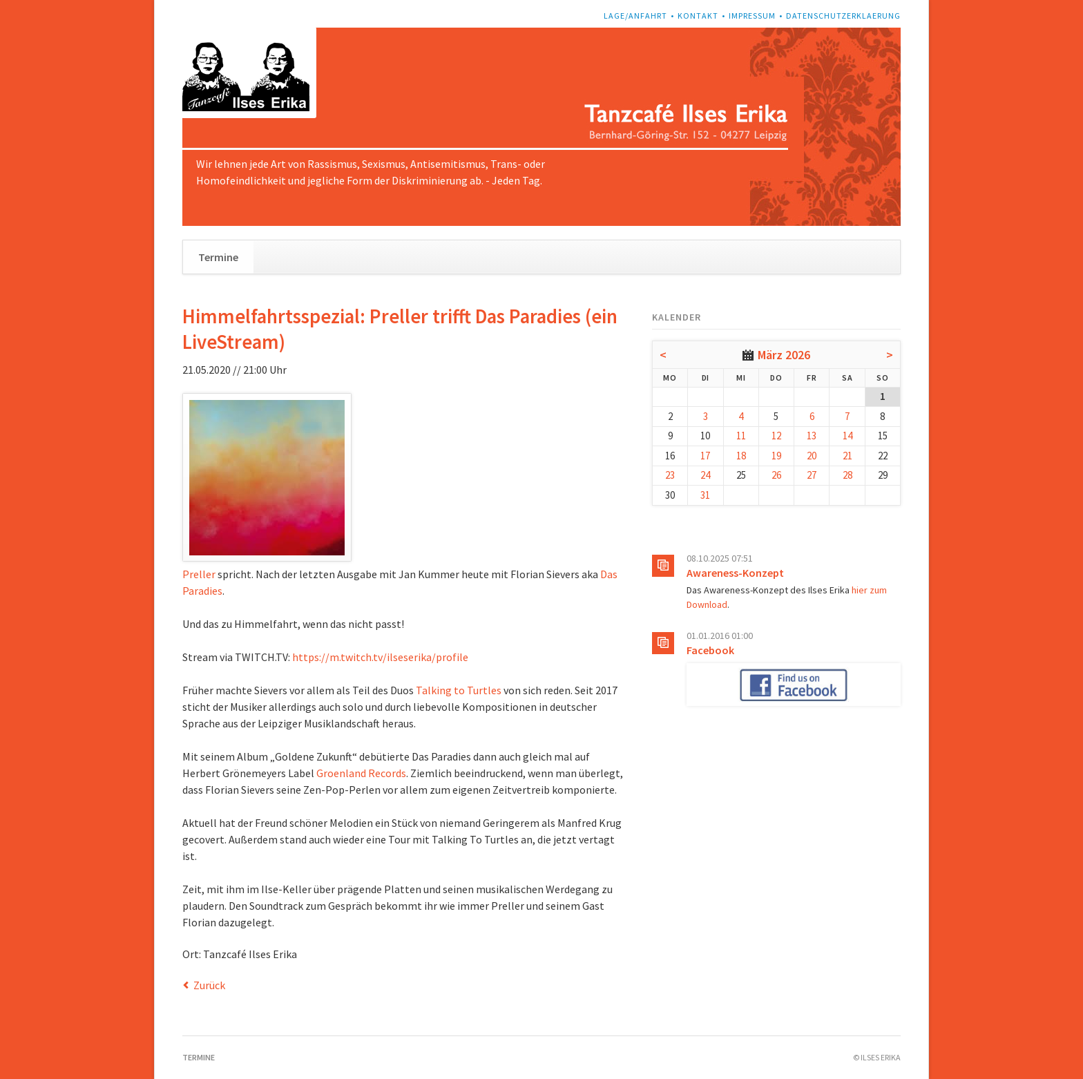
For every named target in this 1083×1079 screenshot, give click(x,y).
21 (847, 455)
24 (705, 474)
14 (847, 435)
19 (776, 455)
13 (811, 435)
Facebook (710, 650)
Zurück (209, 985)
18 (741, 455)
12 (776, 435)
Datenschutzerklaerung (843, 15)
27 (811, 474)
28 (847, 474)
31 (705, 495)
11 (741, 435)
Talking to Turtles (458, 690)
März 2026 (784, 355)
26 (776, 474)
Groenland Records (361, 773)
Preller (198, 574)
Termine (218, 257)
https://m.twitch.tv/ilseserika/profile (380, 657)
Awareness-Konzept (735, 573)
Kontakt (698, 15)
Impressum (752, 15)
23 (670, 474)
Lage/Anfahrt (635, 15)
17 (705, 455)
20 (811, 455)
